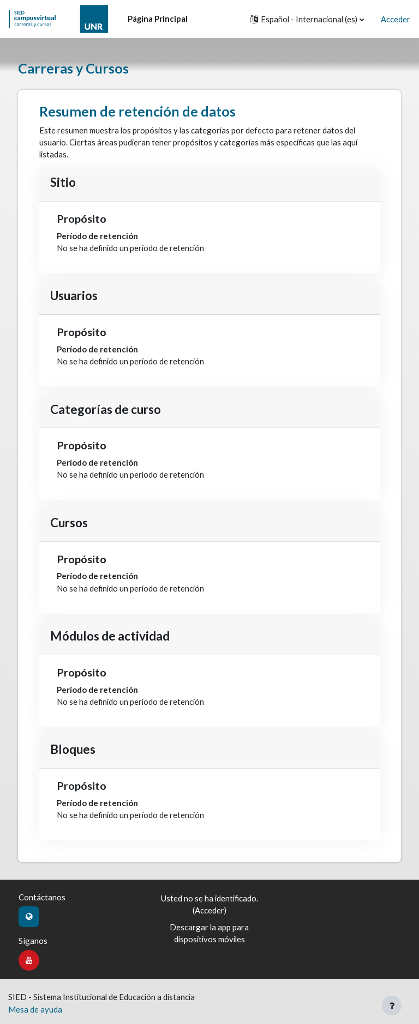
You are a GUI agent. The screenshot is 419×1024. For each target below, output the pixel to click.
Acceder (395, 19)
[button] (307, 19)
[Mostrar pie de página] (392, 1005)
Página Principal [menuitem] (158, 18)
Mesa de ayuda (35, 1009)
